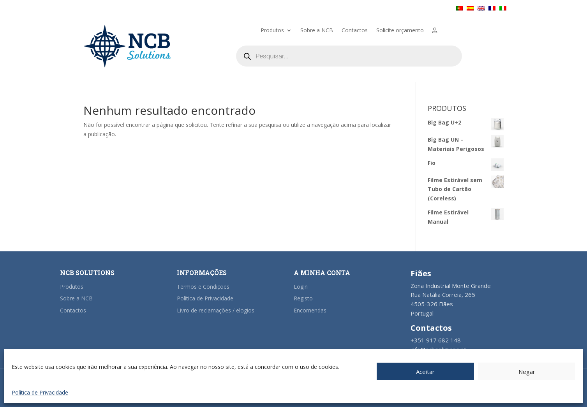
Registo (303, 298)
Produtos (272, 31)
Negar (526, 371)
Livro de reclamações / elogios (215, 310)
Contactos (355, 31)
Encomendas (310, 310)
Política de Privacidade (40, 392)
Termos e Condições (203, 286)
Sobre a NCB (316, 31)
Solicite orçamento (400, 31)
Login (301, 286)
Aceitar (425, 371)
